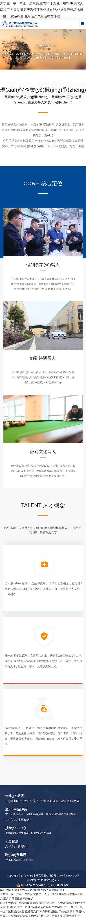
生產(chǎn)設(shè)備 (16, 833)
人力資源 (11, 841)
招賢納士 (23, 846)
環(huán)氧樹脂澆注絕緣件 (61, 814)
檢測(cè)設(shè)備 (41, 833)
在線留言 (29, 859)
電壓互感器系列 (34, 814)
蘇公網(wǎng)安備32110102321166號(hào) (43, 885)
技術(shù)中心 (15, 828)
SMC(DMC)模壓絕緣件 (18, 819)
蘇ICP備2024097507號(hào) (43, 880)
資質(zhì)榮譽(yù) (70, 800)
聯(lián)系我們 (15, 855)
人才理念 (10, 846)
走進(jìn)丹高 (14, 796)
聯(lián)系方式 (13, 859)
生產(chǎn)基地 (49, 800)
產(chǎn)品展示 (16, 809)
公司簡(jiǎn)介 (13, 800)
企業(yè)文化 (31, 800)
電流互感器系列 (14, 814)
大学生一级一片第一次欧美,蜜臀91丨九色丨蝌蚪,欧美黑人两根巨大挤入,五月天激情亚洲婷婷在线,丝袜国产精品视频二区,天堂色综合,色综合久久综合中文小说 (41, 9)
